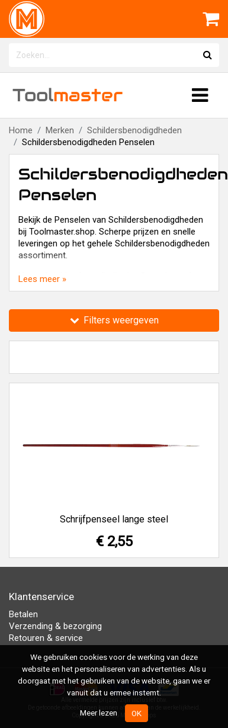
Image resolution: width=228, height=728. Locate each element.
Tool (67, 95)
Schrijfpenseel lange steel (114, 519)
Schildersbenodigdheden (134, 130)
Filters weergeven (114, 320)
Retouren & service (46, 638)
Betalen (23, 614)
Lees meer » (42, 279)
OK (136, 713)
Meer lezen (98, 712)
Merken (60, 130)
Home (21, 130)
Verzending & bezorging (55, 626)
